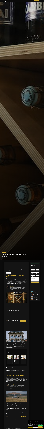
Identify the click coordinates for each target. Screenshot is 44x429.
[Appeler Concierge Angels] (40, 427)
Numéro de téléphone (37, 273)
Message (32, 276)
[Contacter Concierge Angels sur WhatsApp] (40, 425)
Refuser (35, 427)
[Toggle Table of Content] (10, 272)
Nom (36, 268)
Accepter (31, 427)
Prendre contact (24, 416)
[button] (42, 421)
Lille (8, 266)
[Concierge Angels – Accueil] (7, 1)
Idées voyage (3, 252)
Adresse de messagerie (32, 273)
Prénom (32, 268)
